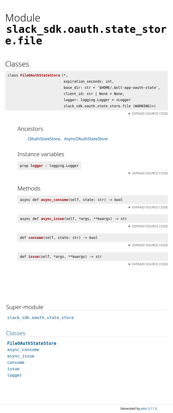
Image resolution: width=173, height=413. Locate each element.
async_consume (23, 349)
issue (13, 368)
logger (14, 375)
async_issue (20, 356)
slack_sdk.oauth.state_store (40, 317)
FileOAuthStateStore (31, 343)
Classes (15, 333)
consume (15, 362)
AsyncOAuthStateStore (85, 139)
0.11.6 (149, 408)
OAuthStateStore (44, 139)
